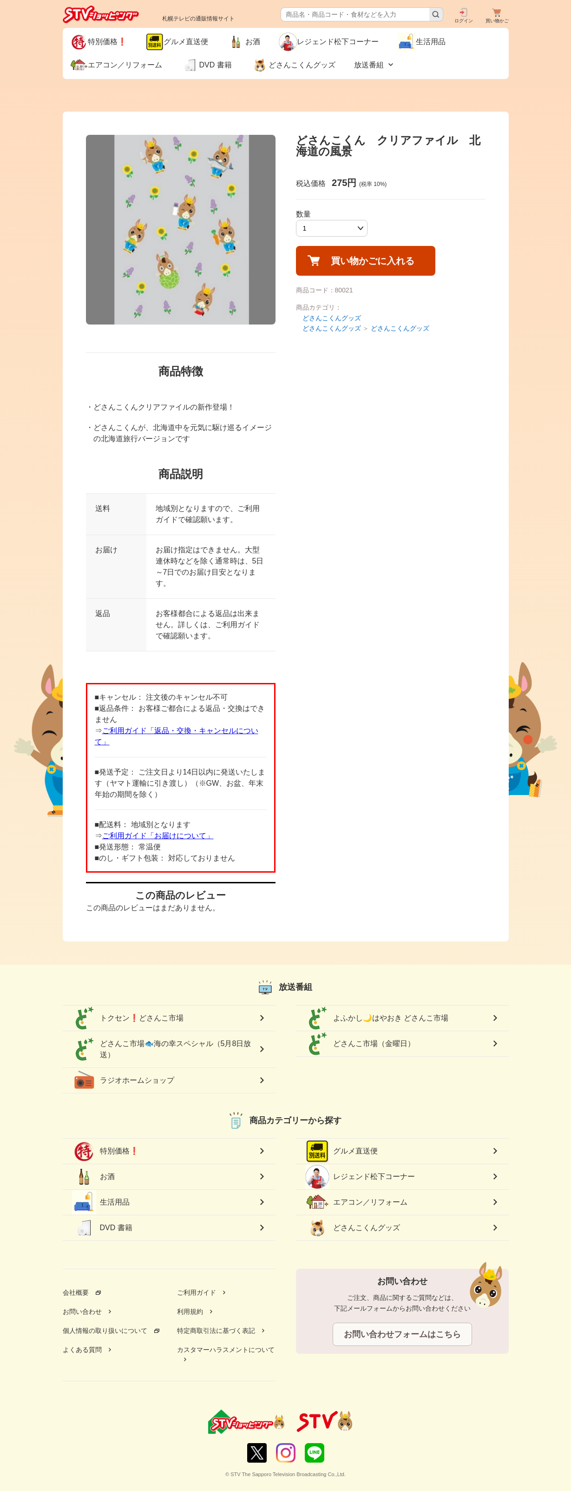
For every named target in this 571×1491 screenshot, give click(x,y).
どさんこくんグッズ (331, 318)
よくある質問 (82, 1349)
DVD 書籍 (102, 1228)
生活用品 (101, 1202)
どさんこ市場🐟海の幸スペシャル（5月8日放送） (161, 1049)
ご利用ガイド (196, 1292)
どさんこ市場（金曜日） (360, 1044)
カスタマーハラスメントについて (226, 1349)
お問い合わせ (82, 1311)
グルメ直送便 (341, 1151)
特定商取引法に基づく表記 (216, 1330)
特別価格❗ (105, 1151)
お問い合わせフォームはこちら (402, 1334)
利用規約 (190, 1311)
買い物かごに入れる (372, 261)
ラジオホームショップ (123, 1080)
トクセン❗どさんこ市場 (128, 1018)
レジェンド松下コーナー (360, 1176)
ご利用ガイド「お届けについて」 (158, 836)
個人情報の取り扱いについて (105, 1330)
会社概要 (76, 1292)
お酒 (93, 1177)
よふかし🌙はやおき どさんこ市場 (376, 1018)
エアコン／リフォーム (356, 1202)
